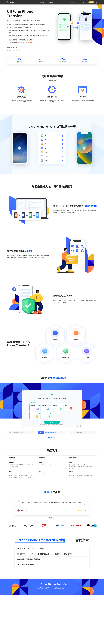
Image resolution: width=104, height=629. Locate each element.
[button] (21, 503)
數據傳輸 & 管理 (53, 2)
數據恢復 (63, 2)
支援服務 (81, 2)
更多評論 (52, 518)
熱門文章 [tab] (82, 540)
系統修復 (42, 2)
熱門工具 (72, 2)
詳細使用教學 (52, 437)
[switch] (14, 47)
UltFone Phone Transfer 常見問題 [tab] (40, 540)
